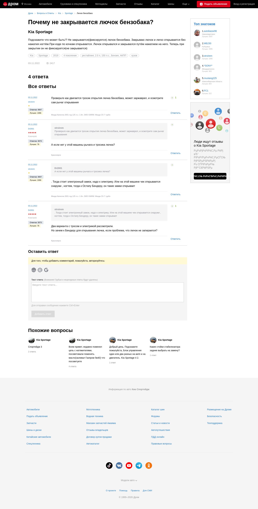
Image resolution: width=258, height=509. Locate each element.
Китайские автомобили (38, 437)
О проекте (111, 490)
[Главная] (10, 4)
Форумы (155, 416)
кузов (134, 55)
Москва (26, 4)
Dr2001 (31, 129)
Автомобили (45, 4)
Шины (171, 4)
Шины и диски (33, 430)
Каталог (155, 4)
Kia (31, 55)
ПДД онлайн (157, 437)
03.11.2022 (32, 97)
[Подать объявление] (213, 4)
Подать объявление (37, 416)
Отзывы (138, 4)
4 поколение (70, 55)
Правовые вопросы (161, 443)
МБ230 (207, 43)
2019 (55, 55)
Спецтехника (33, 443)
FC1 (206, 90)
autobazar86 (210, 31)
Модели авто (129, 480)
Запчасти (121, 4)
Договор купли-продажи (99, 437)
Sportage (43, 55)
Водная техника (94, 416)
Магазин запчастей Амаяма (101, 423)
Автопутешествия (160, 430)
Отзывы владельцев (97, 430)
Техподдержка (214, 423)
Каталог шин (158, 409)
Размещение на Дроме (219, 409)
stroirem (31, 102)
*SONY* (208, 65)
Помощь (123, 490)
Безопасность (214, 416)
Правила (135, 490)
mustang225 (210, 78)
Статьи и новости (160, 423)
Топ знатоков (204, 24)
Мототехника (93, 409)
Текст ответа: (64, 280)
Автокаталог (92, 443)
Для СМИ (147, 490)
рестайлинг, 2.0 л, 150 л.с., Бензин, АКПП (104, 55)
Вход (244, 4)
